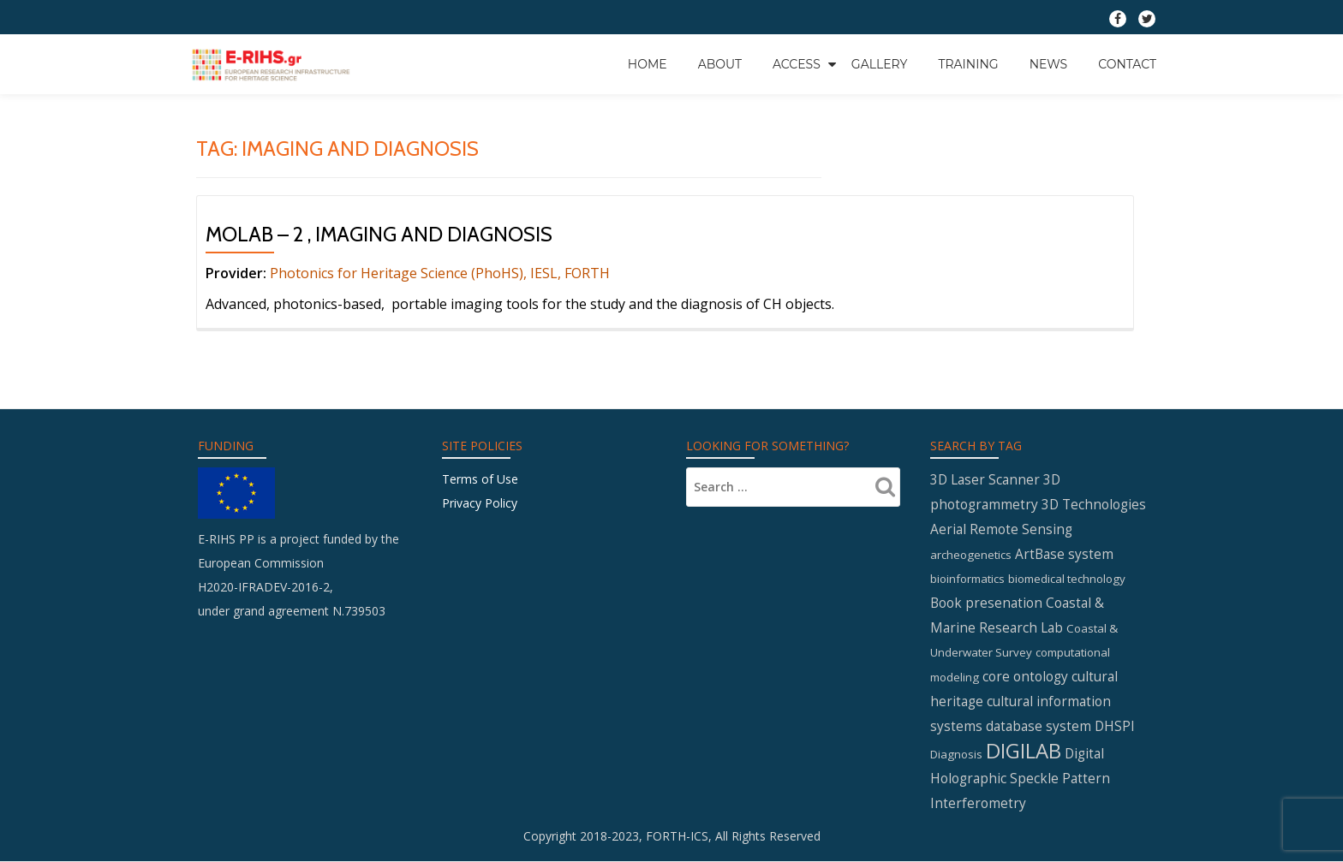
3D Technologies (1094, 504)
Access (797, 64)
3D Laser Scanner (985, 479)
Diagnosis (956, 754)
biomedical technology (1066, 578)
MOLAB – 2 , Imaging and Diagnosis (379, 234)
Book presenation (986, 602)
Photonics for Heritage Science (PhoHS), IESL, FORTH (440, 273)
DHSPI (1115, 725)
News (1049, 64)
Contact (1127, 64)
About (720, 64)
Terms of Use (480, 479)
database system (1038, 725)
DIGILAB (1023, 750)
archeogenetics (971, 554)
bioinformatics (967, 578)
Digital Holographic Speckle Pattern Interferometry (1020, 778)
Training (968, 64)
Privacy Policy (479, 503)
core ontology (1025, 676)
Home (647, 64)
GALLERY (879, 64)
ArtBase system (1064, 553)
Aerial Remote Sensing (1001, 529)
